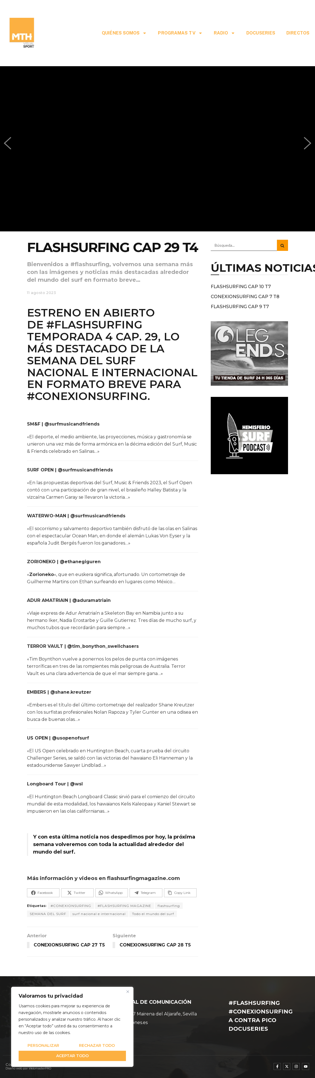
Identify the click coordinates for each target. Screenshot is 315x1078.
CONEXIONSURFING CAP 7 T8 (245, 296)
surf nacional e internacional (99, 914)
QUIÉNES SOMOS (124, 33)
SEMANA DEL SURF (48, 914)
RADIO (224, 33)
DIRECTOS (297, 33)
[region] (72, 1027)
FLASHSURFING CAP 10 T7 (241, 286)
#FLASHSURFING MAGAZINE (124, 906)
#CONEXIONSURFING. (88, 396)
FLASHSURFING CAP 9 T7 (240, 306)
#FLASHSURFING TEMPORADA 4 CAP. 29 (92, 330)
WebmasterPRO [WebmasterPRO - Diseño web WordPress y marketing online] (40, 1068)
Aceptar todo (72, 1055)
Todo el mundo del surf (153, 914)
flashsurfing (169, 906)
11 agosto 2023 (41, 292)
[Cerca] (127, 991)
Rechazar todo (97, 1045)
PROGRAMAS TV (180, 33)
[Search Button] (282, 245)
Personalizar (43, 1045)
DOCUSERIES (260, 33)
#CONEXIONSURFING (71, 906)
